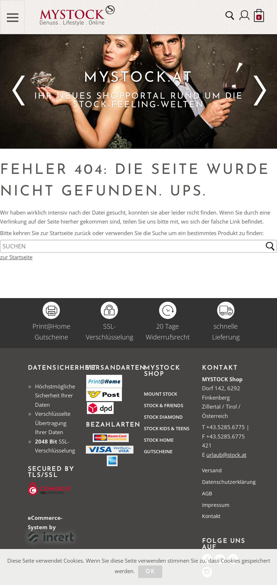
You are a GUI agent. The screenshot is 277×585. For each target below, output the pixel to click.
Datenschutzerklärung (229, 481)
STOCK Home (158, 440)
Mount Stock (160, 394)
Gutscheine (158, 451)
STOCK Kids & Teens (166, 428)
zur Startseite (16, 257)
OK (150, 571)
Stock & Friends (163, 405)
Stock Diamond (163, 417)
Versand (212, 470)
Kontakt (211, 516)
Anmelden (244, 16)
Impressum (215, 504)
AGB (207, 493)
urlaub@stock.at (226, 454)
